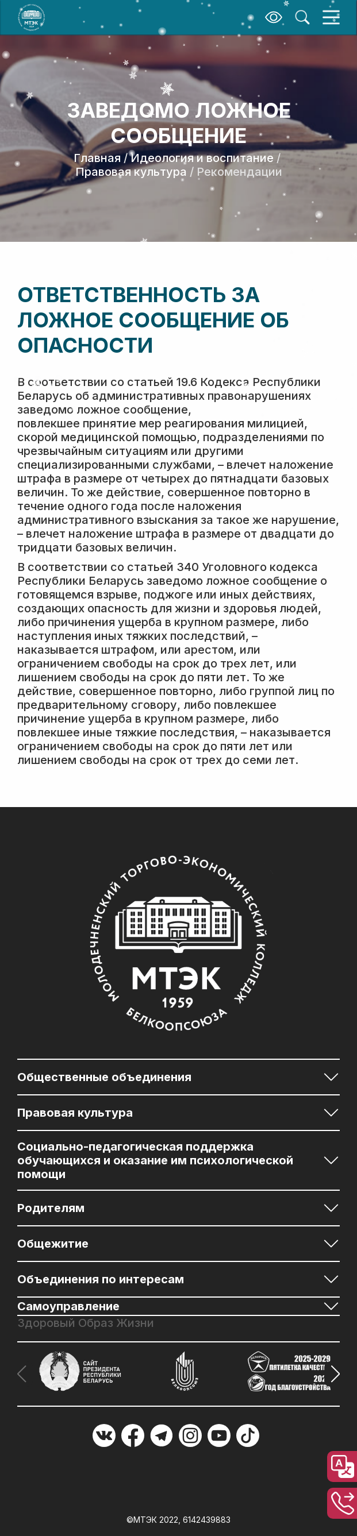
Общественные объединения (104, 1077)
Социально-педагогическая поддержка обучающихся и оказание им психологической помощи (155, 1160)
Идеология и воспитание (202, 158)
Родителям (51, 1208)
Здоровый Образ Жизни (85, 1323)
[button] (332, 1374)
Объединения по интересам (100, 1279)
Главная (97, 158)
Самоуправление (68, 1306)
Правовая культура (131, 172)
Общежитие (53, 1244)
